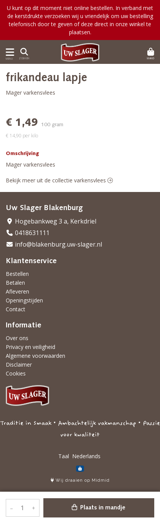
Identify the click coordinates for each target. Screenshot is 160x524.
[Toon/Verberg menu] (8, 52)
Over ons (17, 338)
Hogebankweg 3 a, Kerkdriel (51, 221)
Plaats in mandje (98, 507)
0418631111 (27, 233)
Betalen (15, 282)
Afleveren (17, 291)
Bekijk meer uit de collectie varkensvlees (59, 180)
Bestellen (17, 273)
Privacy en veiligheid (30, 346)
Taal (63, 456)
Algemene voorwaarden (35, 355)
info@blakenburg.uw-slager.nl (54, 244)
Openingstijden (24, 300)
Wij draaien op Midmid (80, 480)
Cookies (16, 373)
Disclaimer (19, 364)
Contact (15, 309)
